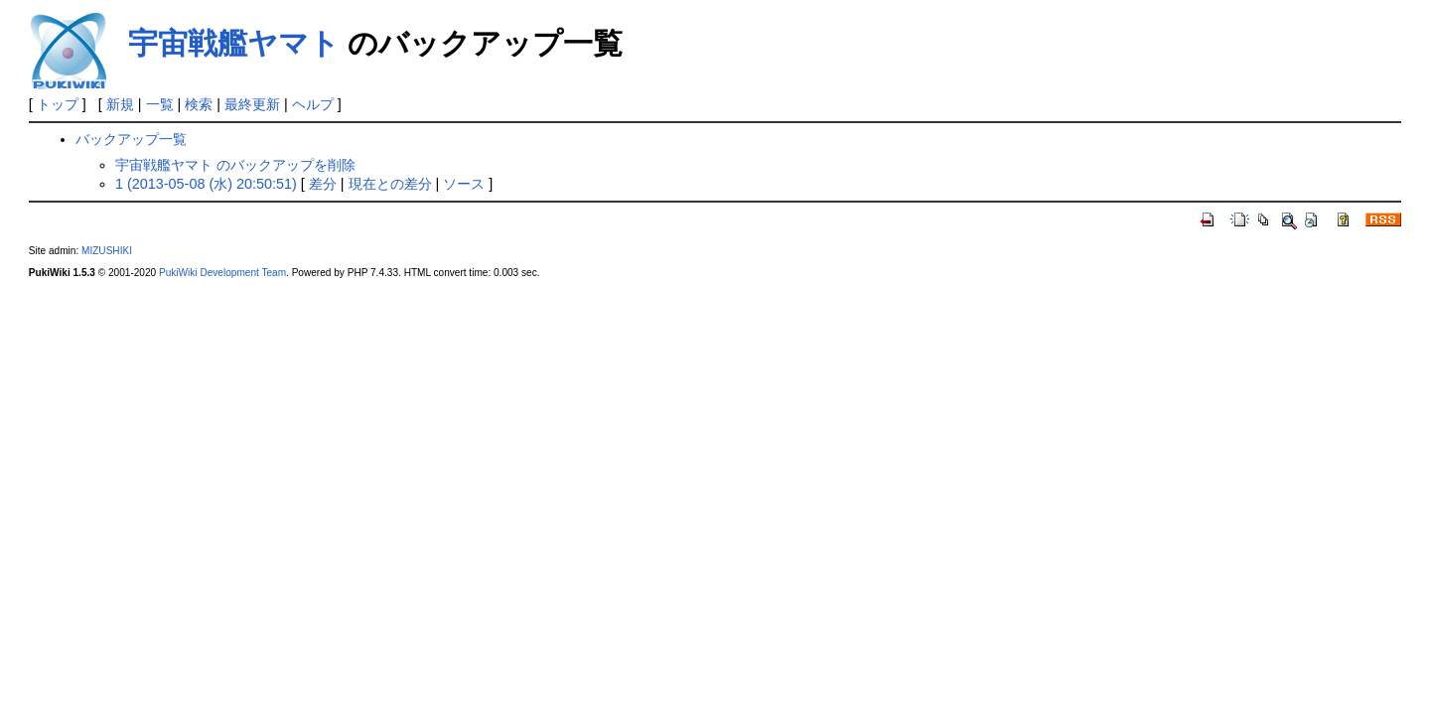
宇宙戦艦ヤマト (234, 43)
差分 (323, 184)
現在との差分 (390, 184)
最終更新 (252, 104)
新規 (120, 104)
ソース (464, 184)
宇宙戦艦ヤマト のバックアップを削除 (235, 165)
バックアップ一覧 (131, 139)
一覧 (160, 104)
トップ (57, 104)
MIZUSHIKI (106, 250)
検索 (199, 104)
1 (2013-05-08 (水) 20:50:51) (206, 184)
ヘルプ (313, 104)
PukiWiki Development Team (222, 272)
